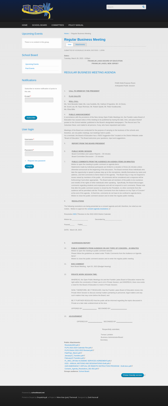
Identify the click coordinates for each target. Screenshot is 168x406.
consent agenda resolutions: (98, 209)
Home (24, 25)
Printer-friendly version (132, 375)
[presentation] (45, 111)
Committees (58, 25)
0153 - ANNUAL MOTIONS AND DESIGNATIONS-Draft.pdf (87, 363)
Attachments (80, 44)
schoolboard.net (38, 393)
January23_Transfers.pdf (74, 356)
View (70, 44)
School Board (39, 25)
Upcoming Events (32, 64)
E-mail (28, 96)
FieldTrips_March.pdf (73, 353)
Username (29, 139)
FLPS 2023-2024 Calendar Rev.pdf (78, 348)
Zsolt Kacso (92, 397)
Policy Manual (76, 25)
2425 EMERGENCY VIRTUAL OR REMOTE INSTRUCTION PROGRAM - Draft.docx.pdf (98, 366)
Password (29, 150)
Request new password (36, 161)
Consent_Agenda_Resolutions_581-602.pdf (81, 369)
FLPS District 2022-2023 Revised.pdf (79, 350)
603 (74, 214)
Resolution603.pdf (71, 345)
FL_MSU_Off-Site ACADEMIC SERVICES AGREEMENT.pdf (87, 361)
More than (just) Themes (66, 397)
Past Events (29, 68)
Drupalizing (41, 397)
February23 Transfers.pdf (74, 358)
